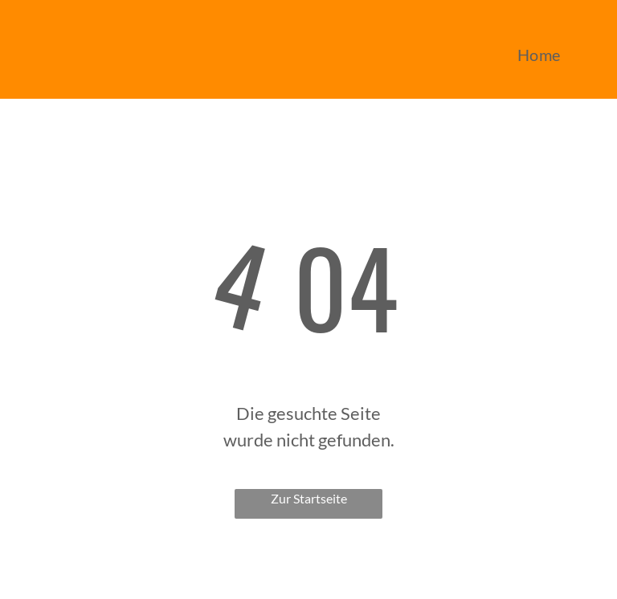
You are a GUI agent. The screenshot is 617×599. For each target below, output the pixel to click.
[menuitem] (539, 54)
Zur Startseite (309, 498)
